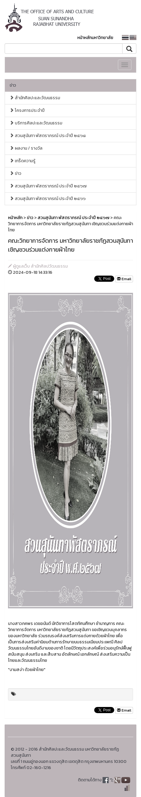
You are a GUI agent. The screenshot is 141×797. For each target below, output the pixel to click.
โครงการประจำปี (27, 110)
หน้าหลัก (15, 217)
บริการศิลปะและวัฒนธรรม (36, 123)
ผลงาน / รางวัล (26, 148)
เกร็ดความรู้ (22, 161)
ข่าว (13, 85)
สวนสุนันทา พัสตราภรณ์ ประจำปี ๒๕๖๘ (48, 135)
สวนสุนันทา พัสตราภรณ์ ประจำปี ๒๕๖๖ (48, 198)
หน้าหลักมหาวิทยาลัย (95, 37)
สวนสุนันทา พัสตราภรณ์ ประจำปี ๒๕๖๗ (48, 186)
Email (124, 279)
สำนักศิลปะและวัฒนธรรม (35, 98)
